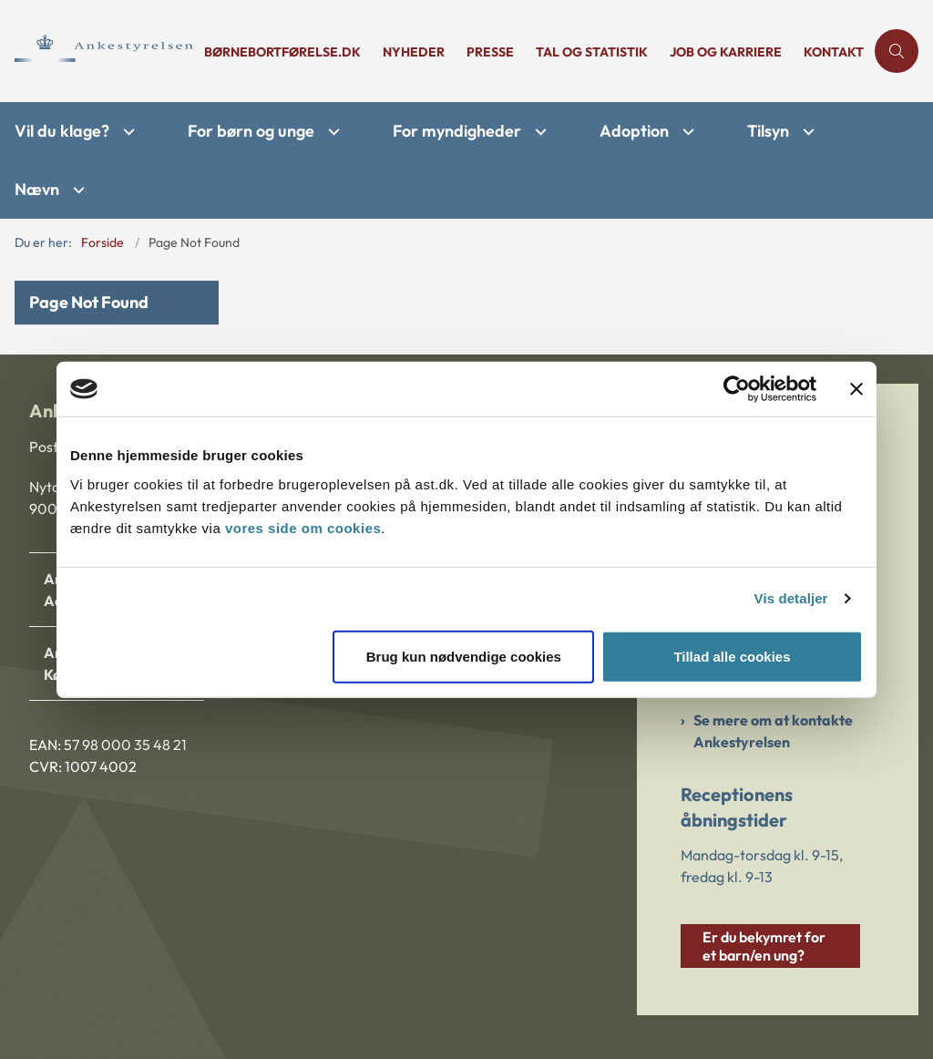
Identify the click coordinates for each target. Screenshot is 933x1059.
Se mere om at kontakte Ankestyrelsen (773, 731)
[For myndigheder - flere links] (538, 132)
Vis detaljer (791, 598)
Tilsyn (768, 130)
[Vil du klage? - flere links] (126, 132)
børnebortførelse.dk (282, 52)
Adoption (634, 130)
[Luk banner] (856, 389)
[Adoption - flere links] (686, 132)
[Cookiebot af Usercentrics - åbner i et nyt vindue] (736, 389)
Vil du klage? (62, 130)
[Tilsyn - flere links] (806, 132)
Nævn (37, 189)
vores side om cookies (303, 527)
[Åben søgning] (896, 51)
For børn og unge (251, 130)
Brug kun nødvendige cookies (463, 655)
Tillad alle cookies (731, 655)
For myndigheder (457, 130)
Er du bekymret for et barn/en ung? (763, 946)
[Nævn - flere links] (76, 190)
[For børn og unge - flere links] (331, 132)
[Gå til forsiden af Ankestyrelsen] (96, 51)
